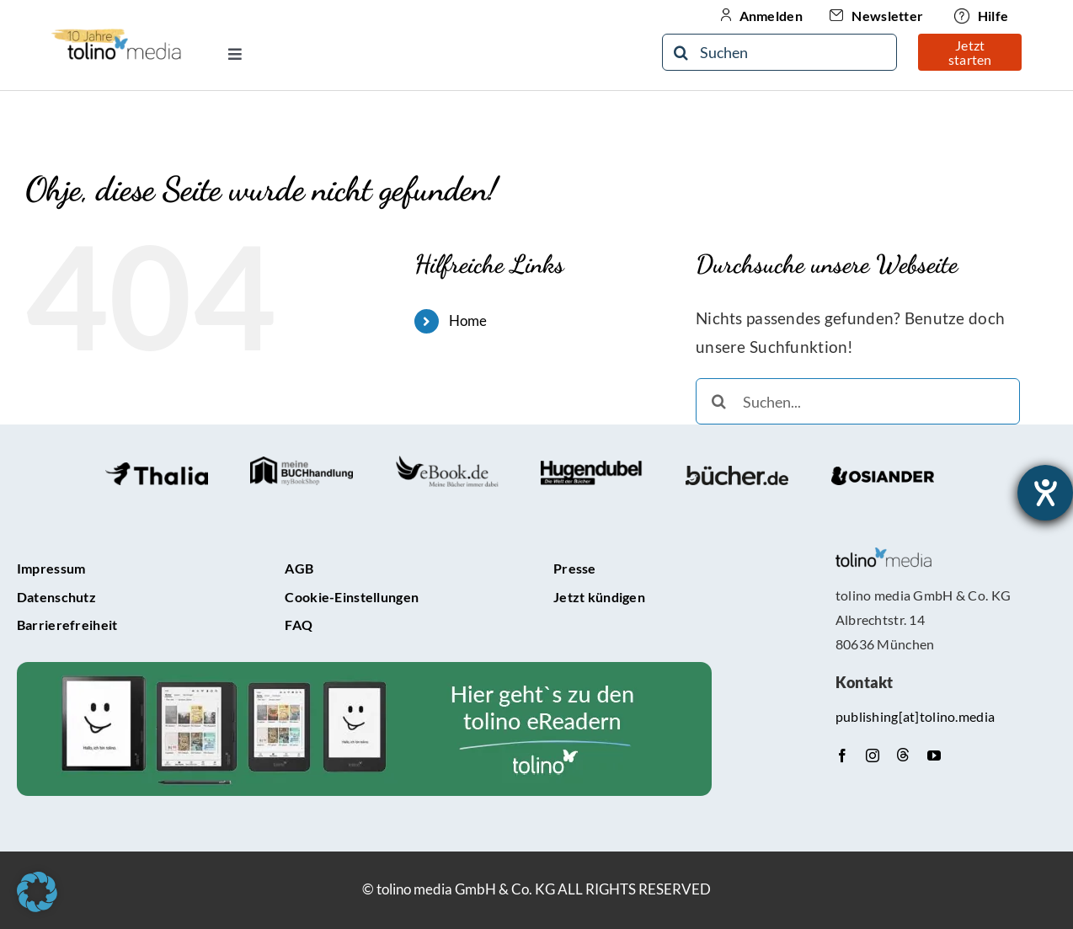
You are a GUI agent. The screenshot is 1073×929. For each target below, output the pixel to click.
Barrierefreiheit (67, 625)
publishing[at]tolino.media (915, 716)
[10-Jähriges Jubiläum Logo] (116, 33)
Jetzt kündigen (599, 597)
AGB (299, 568)
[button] (37, 892)
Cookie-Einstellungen (352, 597)
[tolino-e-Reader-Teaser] (364, 670)
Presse (574, 568)
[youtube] (934, 755)
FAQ (298, 625)
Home (468, 320)
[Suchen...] (858, 401)
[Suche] (680, 52)
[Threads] (903, 754)
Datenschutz (56, 597)
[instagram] (872, 755)
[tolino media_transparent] (883, 555)
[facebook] (842, 755)
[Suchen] (779, 52)
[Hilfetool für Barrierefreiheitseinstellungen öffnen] (1045, 493)
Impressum (51, 568)
